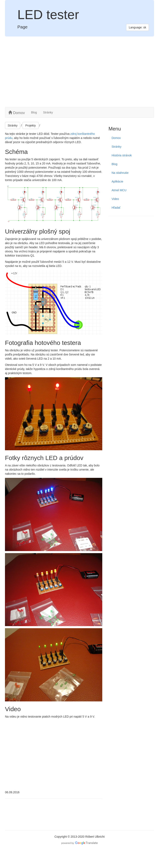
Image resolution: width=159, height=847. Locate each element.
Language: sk (137, 27)
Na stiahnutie (120, 172)
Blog (34, 112)
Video (115, 199)
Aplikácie (117, 181)
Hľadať (116, 207)
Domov (16, 113)
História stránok (122, 155)
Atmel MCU (119, 190)
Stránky (48, 112)
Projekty (30, 125)
